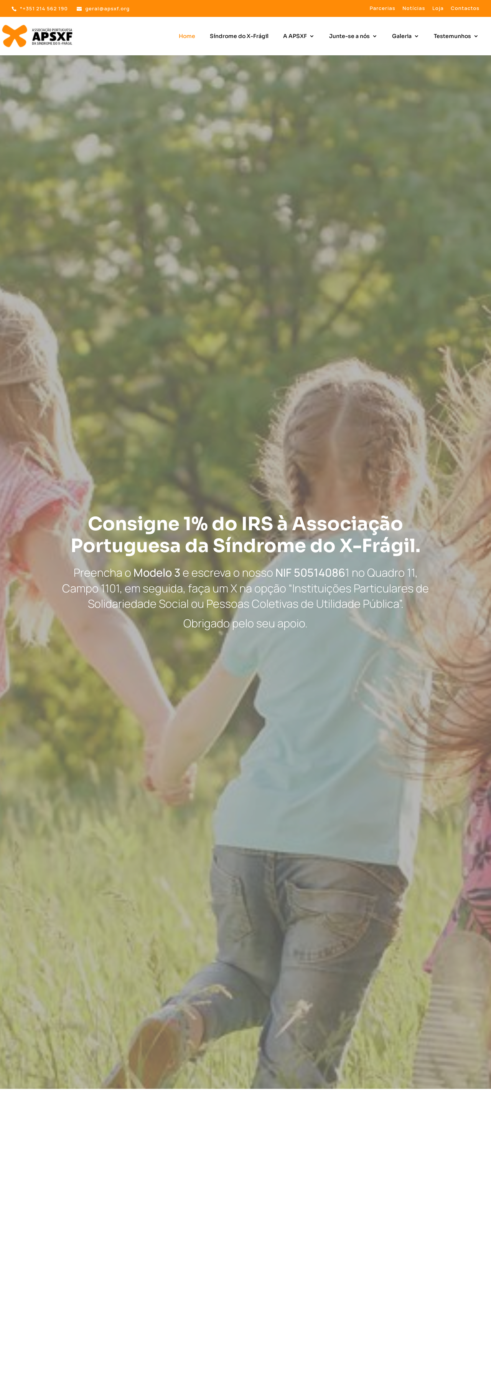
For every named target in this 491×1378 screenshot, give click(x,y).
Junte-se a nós (349, 36)
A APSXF (295, 36)
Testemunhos (452, 36)
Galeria (402, 36)
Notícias (413, 9)
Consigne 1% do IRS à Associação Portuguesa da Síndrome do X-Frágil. (245, 535)
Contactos (465, 9)
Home (187, 36)
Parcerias (382, 9)
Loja (438, 9)
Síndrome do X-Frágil (239, 36)
